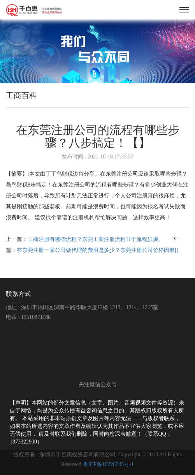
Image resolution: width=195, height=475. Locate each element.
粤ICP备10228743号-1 (108, 464)
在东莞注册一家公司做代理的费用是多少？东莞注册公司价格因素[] (97, 250)
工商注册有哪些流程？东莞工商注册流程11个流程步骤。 (96, 239)
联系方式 (18, 293)
